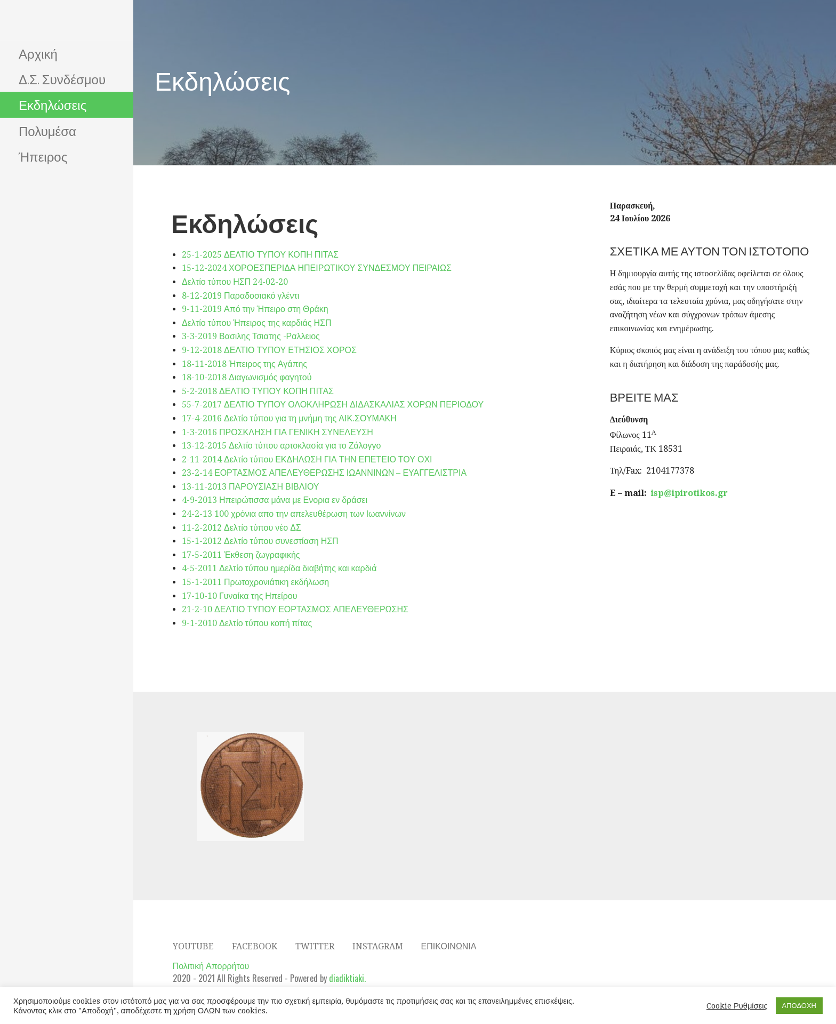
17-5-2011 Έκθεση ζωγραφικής (241, 555)
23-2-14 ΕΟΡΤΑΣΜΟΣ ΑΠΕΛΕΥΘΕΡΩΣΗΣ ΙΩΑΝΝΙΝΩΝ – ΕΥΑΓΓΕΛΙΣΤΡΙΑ (324, 473)
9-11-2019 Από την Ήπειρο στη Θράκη (255, 309)
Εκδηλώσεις (52, 104)
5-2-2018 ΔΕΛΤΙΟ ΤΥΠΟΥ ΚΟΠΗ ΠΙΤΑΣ (258, 391)
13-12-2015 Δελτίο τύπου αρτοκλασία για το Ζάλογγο (281, 446)
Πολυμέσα (47, 130)
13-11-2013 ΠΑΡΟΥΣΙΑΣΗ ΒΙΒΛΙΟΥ (250, 487)
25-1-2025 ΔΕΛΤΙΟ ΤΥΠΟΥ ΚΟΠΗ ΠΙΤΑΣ (260, 255)
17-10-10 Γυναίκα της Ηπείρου (239, 596)
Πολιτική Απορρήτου (211, 965)
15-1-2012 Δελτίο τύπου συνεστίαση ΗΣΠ (260, 541)
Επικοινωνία (449, 946)
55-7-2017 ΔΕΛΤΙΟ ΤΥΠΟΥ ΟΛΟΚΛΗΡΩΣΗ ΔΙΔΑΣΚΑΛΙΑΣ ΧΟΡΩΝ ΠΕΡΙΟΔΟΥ (333, 404)
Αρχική (38, 52)
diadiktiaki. (347, 978)
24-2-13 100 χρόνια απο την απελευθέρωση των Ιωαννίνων (294, 514)
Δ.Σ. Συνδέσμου (62, 78)
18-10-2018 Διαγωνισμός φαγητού (247, 377)
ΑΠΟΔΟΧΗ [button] (799, 1006)
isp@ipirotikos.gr (689, 493)
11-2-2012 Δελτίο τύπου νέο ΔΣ (241, 528)
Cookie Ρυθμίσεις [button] (737, 1006)
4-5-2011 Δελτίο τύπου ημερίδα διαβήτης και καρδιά (279, 568)
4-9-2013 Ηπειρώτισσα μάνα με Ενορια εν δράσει (274, 500)
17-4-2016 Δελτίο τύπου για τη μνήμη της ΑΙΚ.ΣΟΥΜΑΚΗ (289, 418)
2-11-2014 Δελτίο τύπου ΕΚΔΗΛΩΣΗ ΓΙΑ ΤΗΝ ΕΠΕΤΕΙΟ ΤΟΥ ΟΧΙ (307, 459)
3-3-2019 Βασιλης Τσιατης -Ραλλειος (251, 336)
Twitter (314, 946)
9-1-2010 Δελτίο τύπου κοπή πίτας (247, 623)
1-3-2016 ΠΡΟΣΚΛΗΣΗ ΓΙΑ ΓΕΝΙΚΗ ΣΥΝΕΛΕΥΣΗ (277, 432)
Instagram (377, 946)
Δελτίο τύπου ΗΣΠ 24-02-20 (235, 282)
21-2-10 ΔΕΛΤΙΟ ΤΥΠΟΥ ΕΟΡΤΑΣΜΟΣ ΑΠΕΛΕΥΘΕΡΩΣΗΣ (295, 609)
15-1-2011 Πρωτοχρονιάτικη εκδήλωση (255, 582)
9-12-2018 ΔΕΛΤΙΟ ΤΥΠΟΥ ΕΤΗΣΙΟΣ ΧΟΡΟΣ (269, 350)
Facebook (254, 946)
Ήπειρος (43, 155)
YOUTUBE (193, 946)
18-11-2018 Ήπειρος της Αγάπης (244, 364)
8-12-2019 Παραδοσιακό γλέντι (240, 296)
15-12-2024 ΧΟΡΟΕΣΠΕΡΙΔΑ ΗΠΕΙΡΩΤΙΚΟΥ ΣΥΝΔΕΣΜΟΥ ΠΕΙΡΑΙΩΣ (317, 268)
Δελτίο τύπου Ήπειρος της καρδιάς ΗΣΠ (256, 323)
